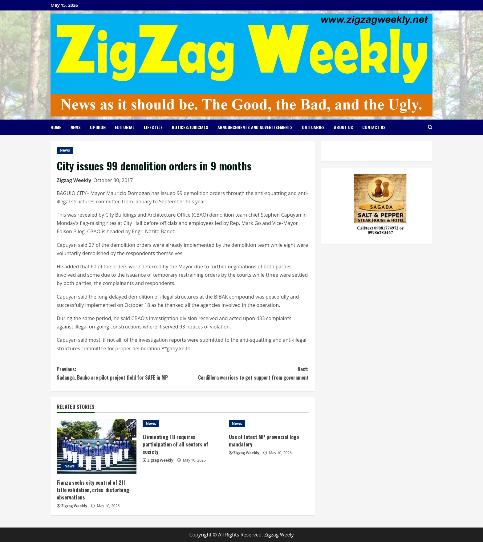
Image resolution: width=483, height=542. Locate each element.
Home (56, 127)
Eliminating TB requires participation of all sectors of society (176, 444)
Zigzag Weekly (74, 180)
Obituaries (313, 127)
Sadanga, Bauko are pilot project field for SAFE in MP (120, 373)
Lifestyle (153, 127)
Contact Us (374, 127)
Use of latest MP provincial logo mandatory (264, 440)
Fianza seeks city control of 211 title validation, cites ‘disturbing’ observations (94, 490)
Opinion (98, 127)
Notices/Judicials (190, 127)
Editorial (125, 127)
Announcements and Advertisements (255, 127)
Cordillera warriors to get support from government (246, 373)
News (76, 127)
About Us (343, 127)
